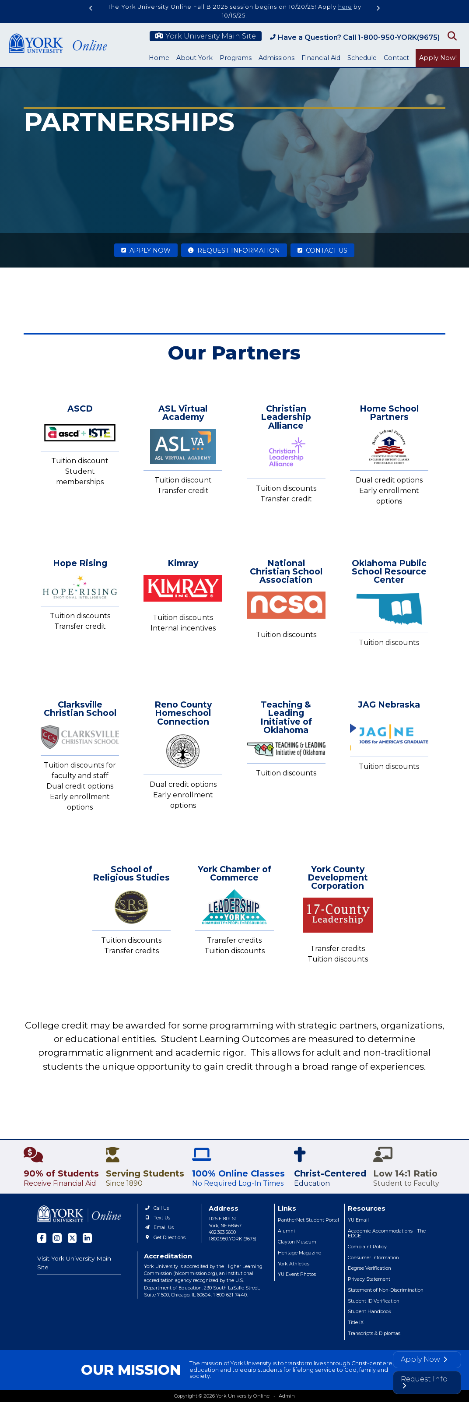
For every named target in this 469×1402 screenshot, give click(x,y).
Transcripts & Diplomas (374, 1333)
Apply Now (146, 250)
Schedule (362, 58)
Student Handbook (370, 1311)
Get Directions (165, 1237)
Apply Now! (438, 58)
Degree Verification (369, 1268)
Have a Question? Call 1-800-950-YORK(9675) (355, 37)
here (345, 7)
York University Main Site (205, 36)
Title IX (356, 1322)
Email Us (159, 1227)
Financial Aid (320, 58)
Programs (236, 58)
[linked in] (87, 1238)
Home (159, 58)
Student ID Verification (373, 1301)
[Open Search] (451, 35)
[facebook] (41, 1238)
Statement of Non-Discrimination (386, 1290)
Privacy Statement (369, 1279)
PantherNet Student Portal (308, 1220)
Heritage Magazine (299, 1253)
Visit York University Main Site (74, 1263)
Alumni (286, 1231)
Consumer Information (373, 1258)
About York (194, 58)
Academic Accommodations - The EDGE (387, 1233)
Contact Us (322, 250)
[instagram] (57, 1238)
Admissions (276, 58)
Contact (396, 58)
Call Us (156, 1208)
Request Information (234, 250)
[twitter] (72, 1238)
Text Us (157, 1218)
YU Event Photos (297, 1274)
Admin (287, 1396)
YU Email (358, 1220)
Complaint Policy (367, 1247)
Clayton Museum (297, 1242)
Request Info (424, 1382)
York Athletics (293, 1264)
